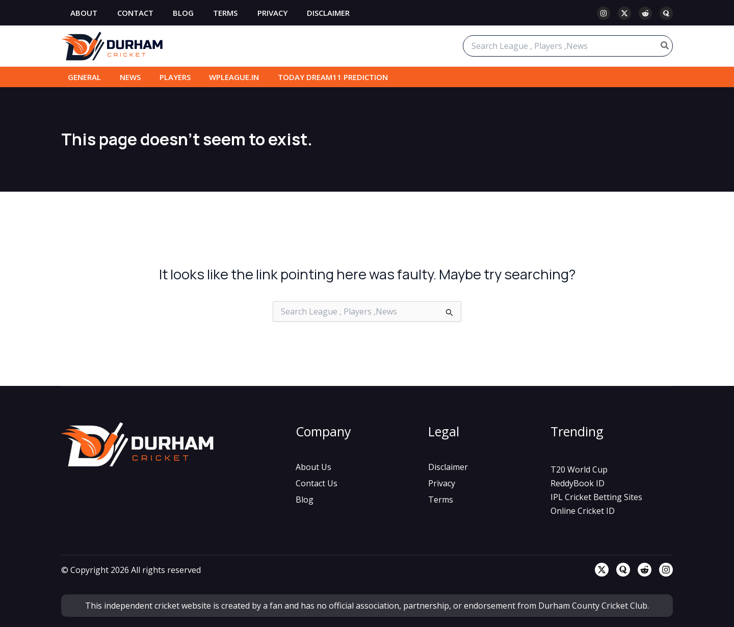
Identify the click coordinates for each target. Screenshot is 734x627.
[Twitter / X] (624, 13)
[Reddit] (645, 13)
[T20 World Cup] (579, 469)
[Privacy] (441, 483)
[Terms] (440, 499)
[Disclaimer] (448, 467)
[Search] (665, 46)
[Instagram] (603, 13)
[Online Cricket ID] (582, 511)
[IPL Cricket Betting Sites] (596, 497)
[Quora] (666, 13)
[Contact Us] (316, 483)
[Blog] (304, 499)
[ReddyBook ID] (577, 483)
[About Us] (313, 467)
